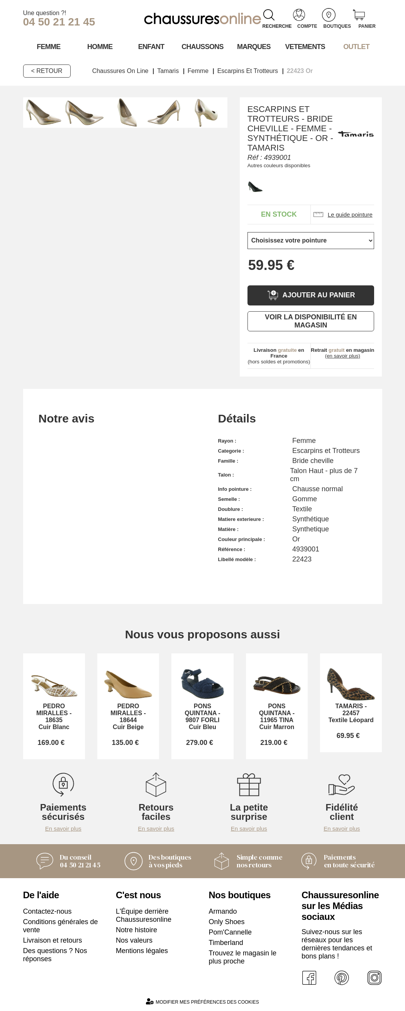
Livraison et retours (52, 940)
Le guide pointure (343, 214)
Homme (99, 47)
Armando (223, 911)
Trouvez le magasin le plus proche (242, 957)
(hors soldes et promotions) (279, 356)
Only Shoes (227, 922)
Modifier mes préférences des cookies (202, 1001)
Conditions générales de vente (60, 926)
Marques (254, 47)
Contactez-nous (47, 911)
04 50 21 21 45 (59, 22)
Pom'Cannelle (230, 932)
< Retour (47, 71)
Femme (48, 47)
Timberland (226, 943)
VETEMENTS (305, 47)
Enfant (151, 47)
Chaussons (202, 47)
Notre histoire (136, 930)
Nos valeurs (134, 940)
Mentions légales (142, 951)
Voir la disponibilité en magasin (311, 321)
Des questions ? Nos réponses (55, 955)
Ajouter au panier (311, 295)
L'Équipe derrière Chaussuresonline (143, 915)
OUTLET (356, 47)
